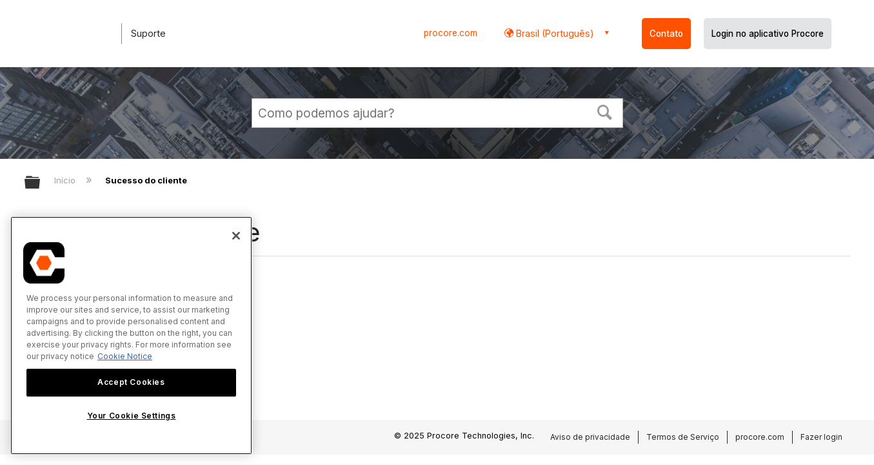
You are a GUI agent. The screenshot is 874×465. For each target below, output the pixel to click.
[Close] (236, 236)
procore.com (450, 33)
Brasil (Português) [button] (553, 33)
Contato (666, 33)
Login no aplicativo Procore (767, 33)
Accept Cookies (130, 382)
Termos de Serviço (682, 437)
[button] (604, 111)
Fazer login (821, 437)
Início (66, 180)
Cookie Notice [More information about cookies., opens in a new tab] (124, 356)
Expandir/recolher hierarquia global (40, 183)
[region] (131, 335)
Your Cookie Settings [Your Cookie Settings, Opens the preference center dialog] (131, 415)
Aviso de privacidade (590, 437)
